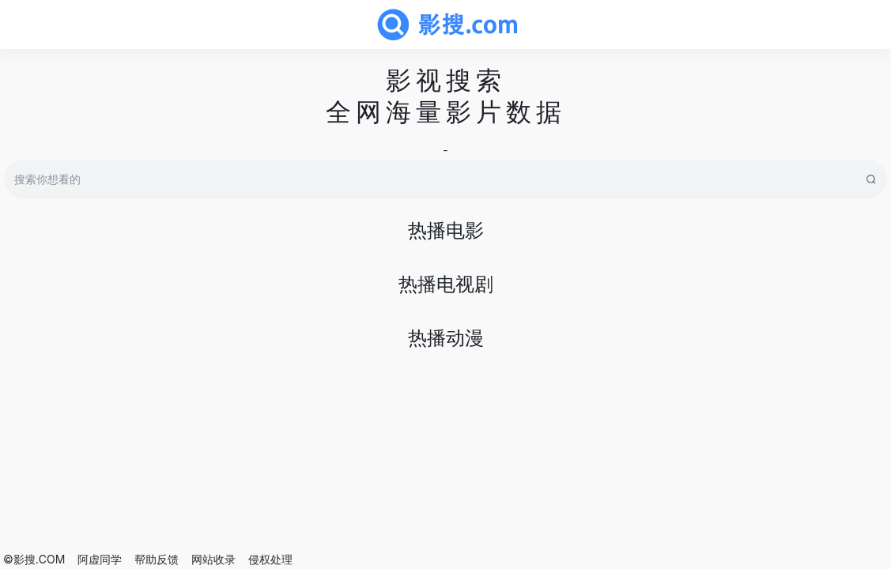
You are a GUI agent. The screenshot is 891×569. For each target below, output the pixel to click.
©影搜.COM (34, 559)
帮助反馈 (156, 559)
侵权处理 (270, 559)
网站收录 (213, 559)
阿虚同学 (99, 559)
